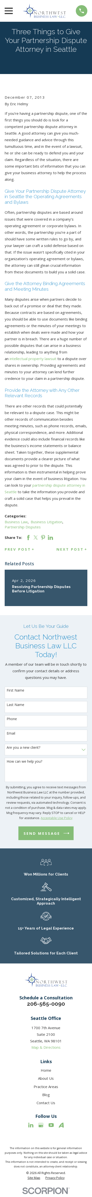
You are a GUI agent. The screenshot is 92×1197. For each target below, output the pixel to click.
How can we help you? (24, 761)
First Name (15, 690)
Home (46, 1070)
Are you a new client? (23, 748)
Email (11, 733)
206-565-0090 (46, 1004)
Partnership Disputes (23, 526)
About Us (46, 1078)
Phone (12, 719)
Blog (46, 1094)
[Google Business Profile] (40, 1125)
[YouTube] (51, 1125)
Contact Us (46, 1102)
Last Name (15, 705)
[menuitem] (33, 1178)
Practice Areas (46, 1086)
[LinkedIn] (30, 1125)
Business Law (16, 521)
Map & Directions (46, 1047)
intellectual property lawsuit (33, 358)
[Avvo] (61, 1125)
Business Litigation (46, 521)
